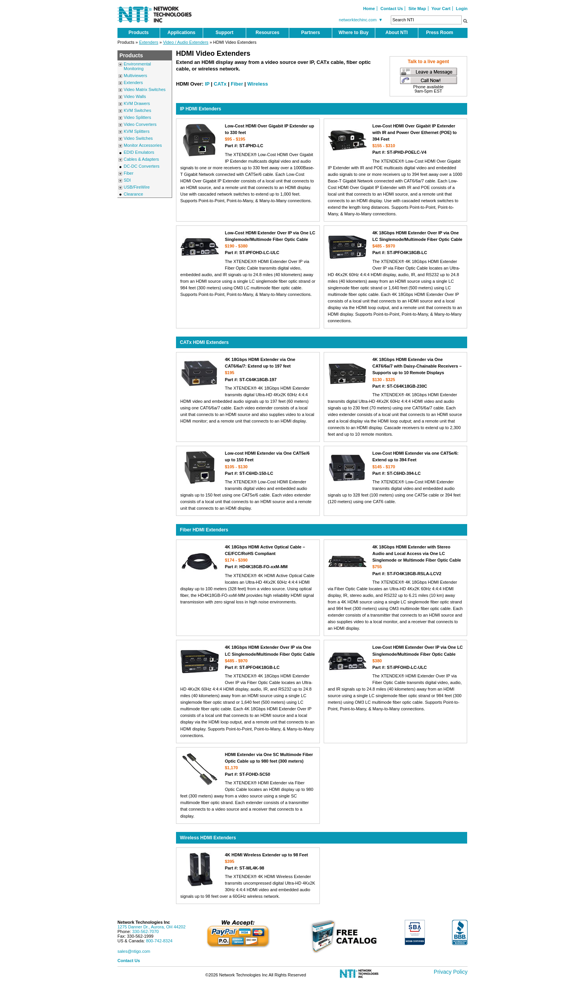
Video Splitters (137, 117)
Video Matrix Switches (145, 89)
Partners (310, 32)
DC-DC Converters (141, 166)
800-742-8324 (159, 940)
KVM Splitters (137, 131)
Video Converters (140, 124)
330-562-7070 (145, 931)
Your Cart (440, 8)
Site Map (417, 8)
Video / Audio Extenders (185, 42)
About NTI (396, 32)
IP (207, 84)
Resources (267, 32)
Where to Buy (353, 32)
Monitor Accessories (143, 145)
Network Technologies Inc (143, 922)
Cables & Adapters (141, 159)
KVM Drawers (137, 103)
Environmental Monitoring (137, 66)
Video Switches (138, 138)
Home (369, 8)
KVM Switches (137, 110)
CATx (220, 84)
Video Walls (135, 96)
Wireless (257, 84)
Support (224, 32)
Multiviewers (135, 75)
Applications (181, 32)
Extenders (149, 42)
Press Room (439, 32)
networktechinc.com (362, 19)
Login (462, 8)
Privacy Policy (451, 972)
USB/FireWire (137, 187)
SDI (127, 180)
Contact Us (391, 8)
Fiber (128, 173)
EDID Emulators (139, 152)
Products (138, 32)
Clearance (133, 194)
